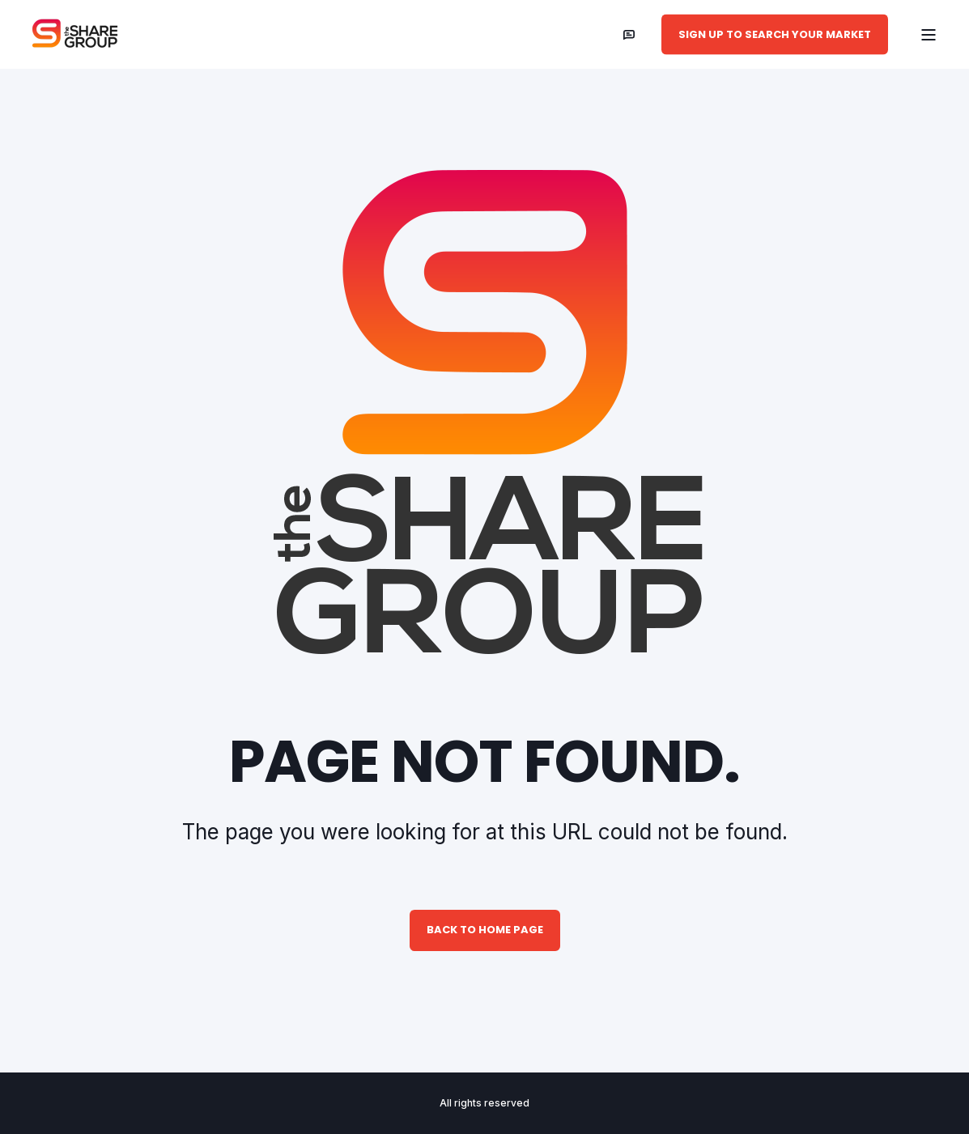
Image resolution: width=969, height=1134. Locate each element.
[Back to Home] (78, 35)
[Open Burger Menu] (928, 35)
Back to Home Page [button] (485, 929)
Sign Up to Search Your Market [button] (774, 33)
